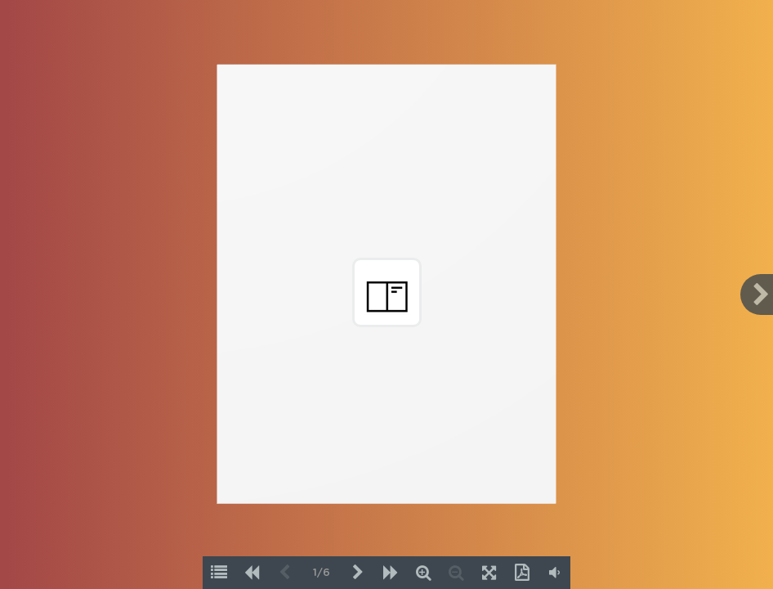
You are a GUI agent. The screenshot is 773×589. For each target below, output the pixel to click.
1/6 (321, 573)
